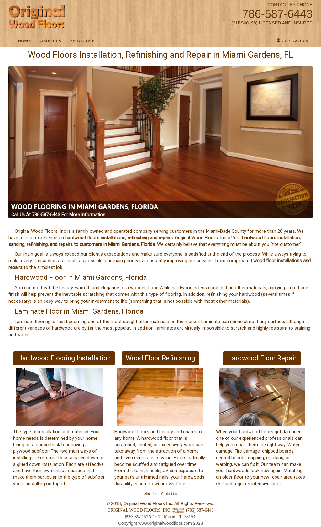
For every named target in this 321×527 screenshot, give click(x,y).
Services (80, 40)
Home (24, 40)
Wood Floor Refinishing (160, 358)
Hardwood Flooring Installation (64, 358)
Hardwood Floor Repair (262, 358)
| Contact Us (168, 494)
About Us (50, 40)
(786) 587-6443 (199, 510)
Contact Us (292, 40)
